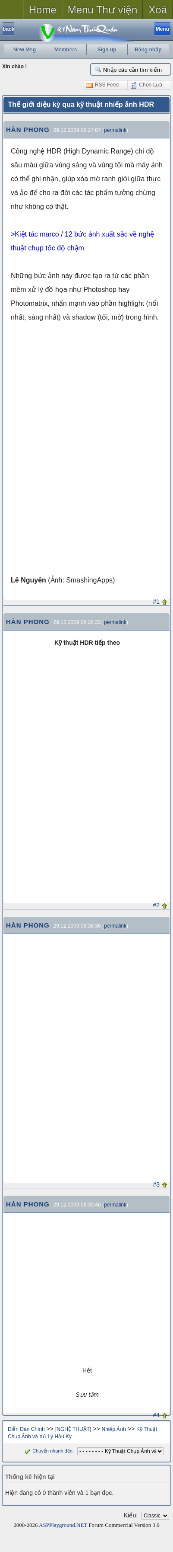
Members (65, 50)
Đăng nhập (148, 50)
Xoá (157, 10)
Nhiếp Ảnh (113, 1429)
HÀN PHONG (28, 129)
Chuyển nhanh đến (47, 1450)
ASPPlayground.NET (63, 1525)
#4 (156, 1414)
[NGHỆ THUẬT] (73, 1429)
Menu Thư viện (103, 10)
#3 (156, 1184)
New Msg (24, 50)
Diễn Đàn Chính (26, 1429)
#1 (156, 601)
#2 (156, 905)
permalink (115, 130)
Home (43, 10)
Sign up (107, 50)
